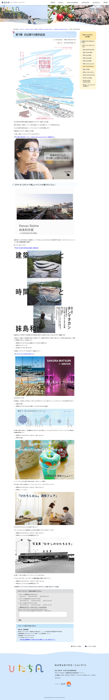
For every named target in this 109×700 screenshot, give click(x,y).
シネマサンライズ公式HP (25, 353)
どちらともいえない (33, 596)
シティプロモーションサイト (13, 2)
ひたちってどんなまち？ (72, 2)
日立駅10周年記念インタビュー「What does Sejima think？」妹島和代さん (35, 137)
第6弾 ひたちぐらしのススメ (88, 62)
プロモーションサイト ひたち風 (31, 29)
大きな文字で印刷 (68, 42)
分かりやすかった (24, 600)
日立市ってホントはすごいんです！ (46, 29)
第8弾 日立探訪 (86, 68)
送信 (20, 620)
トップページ (21, 29)
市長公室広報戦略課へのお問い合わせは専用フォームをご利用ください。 (37, 639)
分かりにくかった (47, 600)
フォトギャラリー (96, 2)
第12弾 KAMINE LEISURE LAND (86, 80)
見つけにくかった (47, 605)
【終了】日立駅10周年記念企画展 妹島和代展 (27, 247)
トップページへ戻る (91, 646)
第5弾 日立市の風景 (87, 59)
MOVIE (106, 2)
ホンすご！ (61, 2)
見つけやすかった (24, 605)
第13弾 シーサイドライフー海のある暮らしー (89, 84)
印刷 (58, 42)
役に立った (23, 596)
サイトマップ (57, 677)
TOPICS (52, 2)
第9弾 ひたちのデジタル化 (88, 70)
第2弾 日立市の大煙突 (87, 51)
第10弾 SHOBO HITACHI (89, 73)
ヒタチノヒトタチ (85, 2)
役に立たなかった (44, 596)
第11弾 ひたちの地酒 (87, 76)
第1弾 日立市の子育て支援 (88, 48)
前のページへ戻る (77, 646)
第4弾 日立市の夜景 (87, 56)
